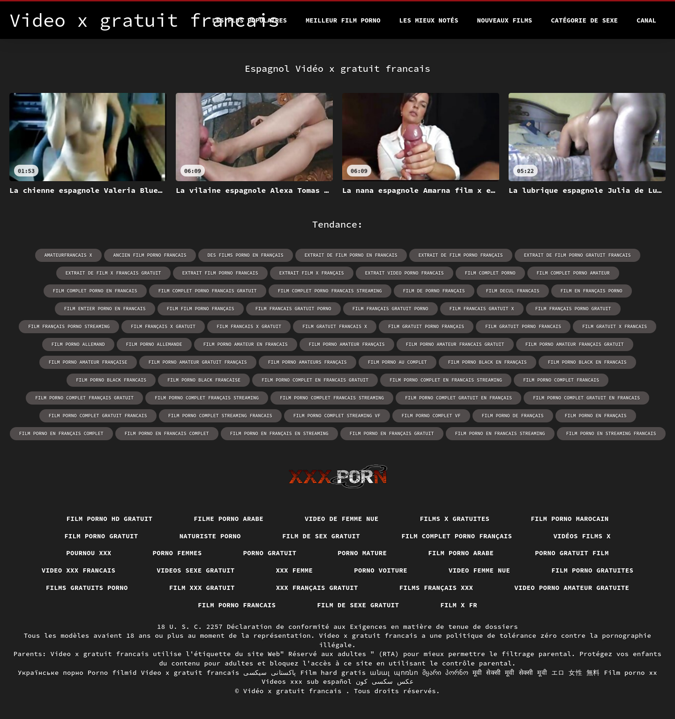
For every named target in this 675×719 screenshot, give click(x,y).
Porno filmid (112, 672)
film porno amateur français (347, 344)
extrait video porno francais (404, 273)
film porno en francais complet (167, 433)
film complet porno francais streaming (330, 291)
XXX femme (294, 570)
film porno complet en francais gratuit (315, 380)
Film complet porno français (456, 536)
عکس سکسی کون (384, 681)
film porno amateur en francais (245, 344)
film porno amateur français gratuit (574, 344)
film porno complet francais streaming (332, 398)
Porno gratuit (270, 553)
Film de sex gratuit (321, 536)
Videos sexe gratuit (195, 570)
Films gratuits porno (87, 587)
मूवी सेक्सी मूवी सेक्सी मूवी (509, 672)
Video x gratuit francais (190, 672)
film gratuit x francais (614, 326)
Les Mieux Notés (428, 20)
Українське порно (50, 672)
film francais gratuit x (482, 309)
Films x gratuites (455, 518)
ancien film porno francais (150, 255)
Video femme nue (479, 570)
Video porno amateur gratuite (571, 587)
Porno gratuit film (572, 553)
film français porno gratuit (573, 309)
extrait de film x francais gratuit (113, 273)
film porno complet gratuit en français (458, 398)
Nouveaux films (504, 20)
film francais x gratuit (249, 326)
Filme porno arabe (228, 518)
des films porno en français (246, 255)
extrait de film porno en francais (351, 255)
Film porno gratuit (101, 536)
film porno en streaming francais (611, 433)
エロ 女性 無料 (575, 672)
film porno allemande (154, 344)
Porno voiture (380, 570)
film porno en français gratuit (392, 433)
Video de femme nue (342, 518)
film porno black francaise (203, 380)
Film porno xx (630, 672)
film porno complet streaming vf (337, 416)
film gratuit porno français (426, 326)
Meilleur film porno (343, 20)
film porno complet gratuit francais (98, 416)
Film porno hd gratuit (110, 518)
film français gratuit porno (390, 309)
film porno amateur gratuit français (198, 362)
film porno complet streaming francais (220, 416)
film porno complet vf (431, 416)
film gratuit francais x (334, 326)
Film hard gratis (333, 672)
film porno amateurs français (307, 362)
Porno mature (362, 553)
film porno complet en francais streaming (446, 380)
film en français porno (591, 291)
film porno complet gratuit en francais (586, 398)
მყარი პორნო (445, 672)
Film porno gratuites (592, 570)
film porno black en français (487, 362)
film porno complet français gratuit (84, 398)
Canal (646, 20)
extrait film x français (311, 273)
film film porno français (200, 309)
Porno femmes (177, 553)
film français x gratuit (163, 326)
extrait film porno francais (220, 273)
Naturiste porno (210, 536)
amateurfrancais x (68, 255)
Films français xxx (436, 587)
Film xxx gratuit (202, 587)
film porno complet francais (561, 380)
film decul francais (513, 291)
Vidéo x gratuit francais (294, 691)
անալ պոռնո (394, 672)
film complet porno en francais (95, 291)
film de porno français (434, 291)
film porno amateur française (88, 362)
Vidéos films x (582, 536)
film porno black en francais (587, 362)
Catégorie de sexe (584, 20)
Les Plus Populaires (249, 20)
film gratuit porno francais (523, 326)
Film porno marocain (569, 518)
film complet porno (490, 273)
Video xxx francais (79, 570)
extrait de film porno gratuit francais (577, 255)
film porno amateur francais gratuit (455, 344)
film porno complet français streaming (207, 398)
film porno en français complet (61, 433)
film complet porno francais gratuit (207, 291)
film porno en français (596, 416)
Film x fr (458, 605)
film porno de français (513, 416)
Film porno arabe (461, 553)
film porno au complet (397, 362)
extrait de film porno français (461, 255)
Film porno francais (237, 605)
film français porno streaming (69, 326)
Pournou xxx (88, 553)
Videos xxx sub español (307, 681)
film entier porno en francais (105, 309)
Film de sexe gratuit (358, 605)
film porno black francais (111, 380)
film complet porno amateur (573, 273)
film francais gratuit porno (293, 309)
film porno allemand (78, 344)
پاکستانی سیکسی (269, 672)
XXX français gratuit (317, 587)
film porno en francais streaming (500, 433)
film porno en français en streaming (279, 433)
